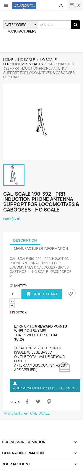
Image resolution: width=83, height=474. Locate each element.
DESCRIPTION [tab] (25, 240)
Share (27, 401)
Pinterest (49, 401)
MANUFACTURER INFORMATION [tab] (41, 248)
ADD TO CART (41, 294)
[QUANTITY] (15, 294)
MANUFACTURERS (22, 31)
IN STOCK (19, 312)
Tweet (38, 401)
